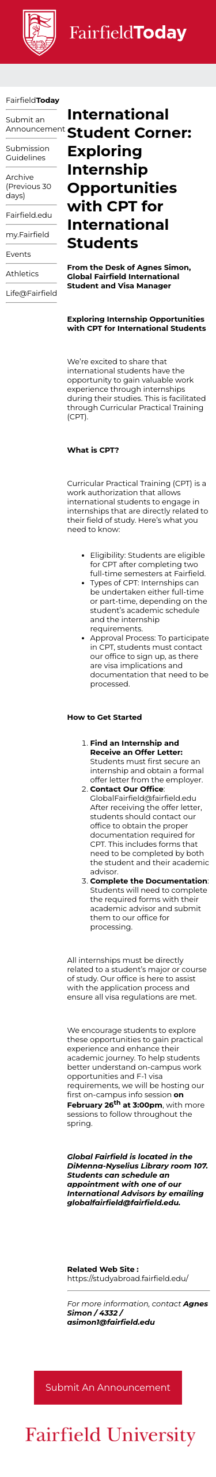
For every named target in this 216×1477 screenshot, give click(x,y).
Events (18, 254)
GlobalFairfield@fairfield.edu (143, 798)
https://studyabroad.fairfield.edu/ (128, 1278)
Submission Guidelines (28, 153)
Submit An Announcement (108, 1387)
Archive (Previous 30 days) (28, 186)
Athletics (22, 273)
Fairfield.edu (29, 214)
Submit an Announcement (35, 124)
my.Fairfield (28, 234)
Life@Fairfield (31, 293)
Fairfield (32, 100)
